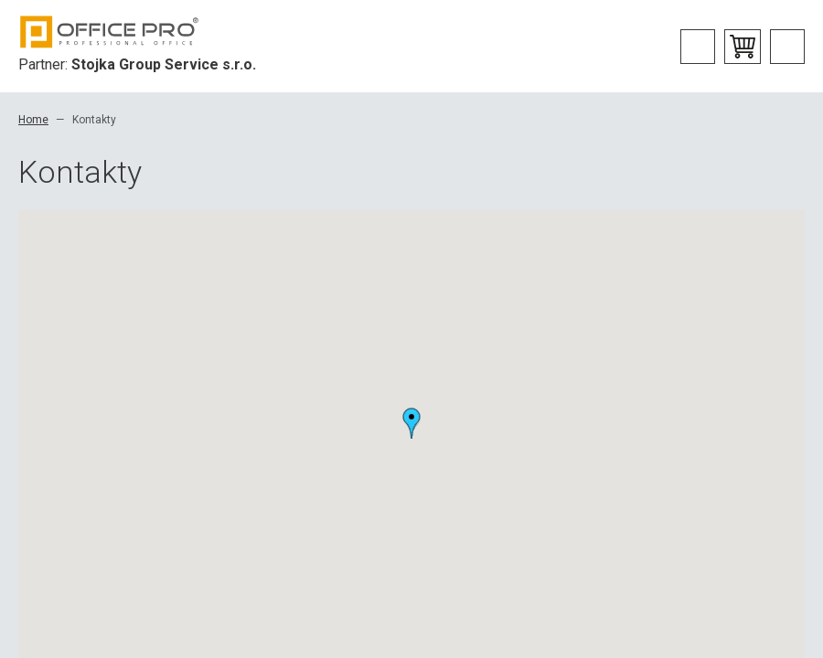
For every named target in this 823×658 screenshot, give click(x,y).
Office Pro (109, 32)
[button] (411, 423)
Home (33, 119)
